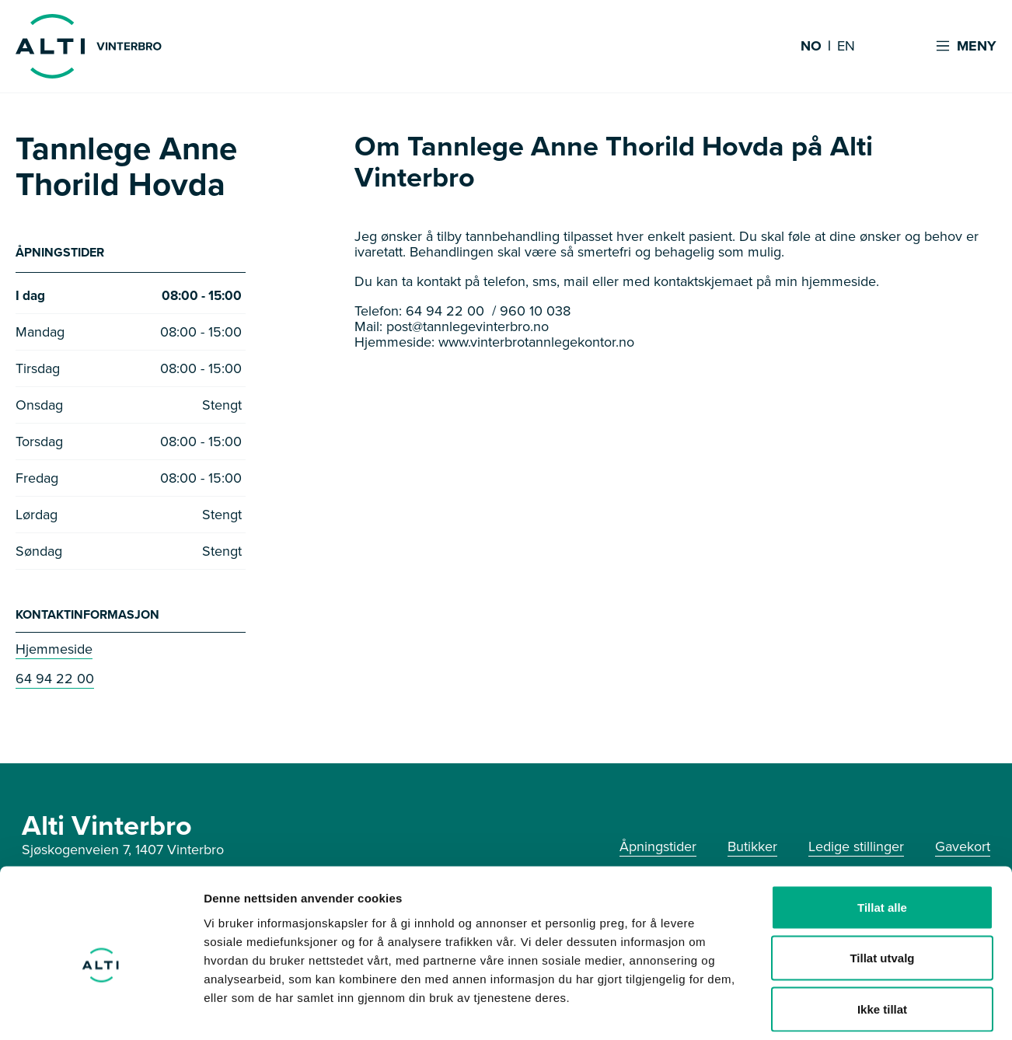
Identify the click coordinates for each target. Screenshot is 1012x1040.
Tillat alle (882, 836)
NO (811, 46)
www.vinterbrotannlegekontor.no (536, 342)
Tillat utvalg (882, 887)
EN (846, 46)
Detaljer (828, 1009)
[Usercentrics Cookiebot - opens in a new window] (101, 1009)
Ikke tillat (882, 937)
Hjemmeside (54, 650)
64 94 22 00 (55, 680)
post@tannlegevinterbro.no (467, 326)
